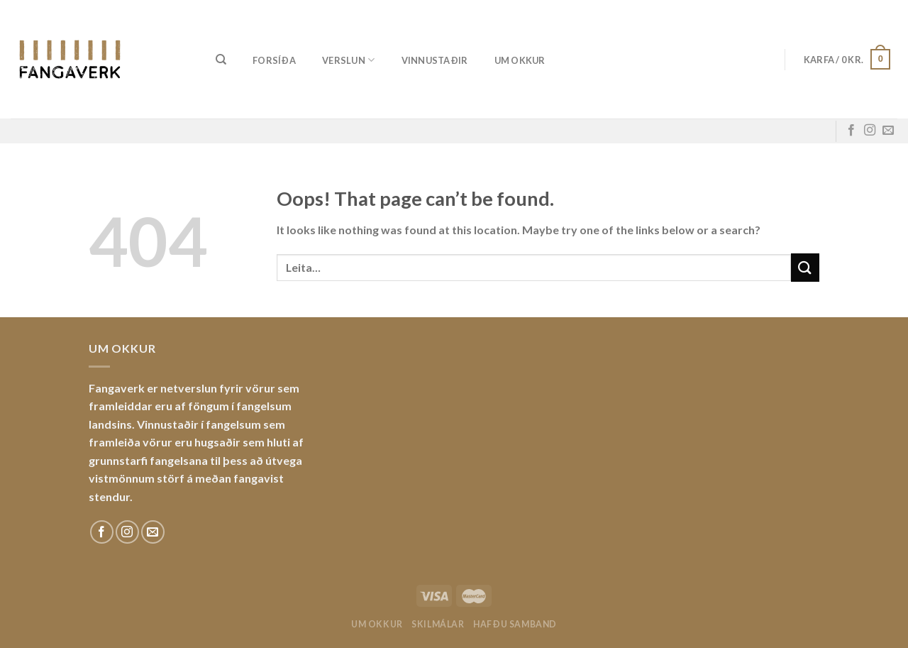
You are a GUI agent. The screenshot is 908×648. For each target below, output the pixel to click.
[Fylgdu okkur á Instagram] (869, 130)
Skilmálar (438, 624)
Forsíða (274, 60)
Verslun (348, 60)
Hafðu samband (515, 624)
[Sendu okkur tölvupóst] (888, 130)
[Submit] (805, 267)
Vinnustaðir (435, 60)
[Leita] (221, 59)
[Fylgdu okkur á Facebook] (851, 130)
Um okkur (520, 60)
